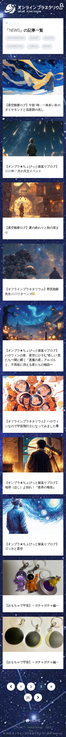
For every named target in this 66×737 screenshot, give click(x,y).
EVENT (34, 38)
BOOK (47, 46)
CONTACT (19, 727)
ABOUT (50, 727)
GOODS (49, 38)
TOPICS (33, 46)
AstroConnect (35, 727)
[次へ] (38, 697)
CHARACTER (15, 46)
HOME (32, 720)
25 (28, 697)
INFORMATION (16, 38)
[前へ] (11, 686)
